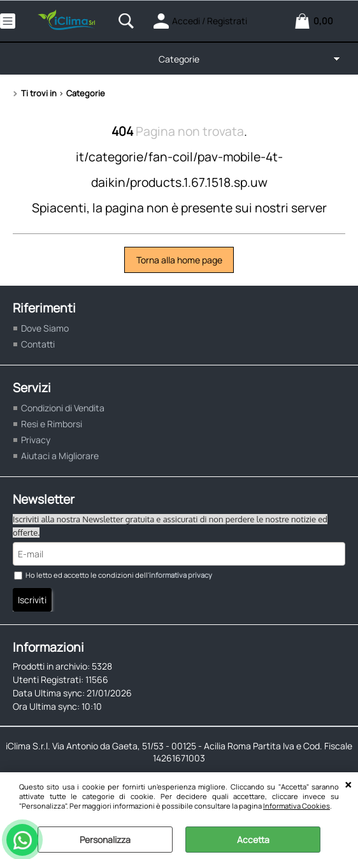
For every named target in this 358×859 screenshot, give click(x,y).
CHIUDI (348, 785)
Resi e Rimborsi (51, 424)
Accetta (253, 839)
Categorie (179, 59)
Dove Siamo (45, 328)
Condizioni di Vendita (62, 408)
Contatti (38, 344)
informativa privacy (180, 575)
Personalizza (105, 839)
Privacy (35, 440)
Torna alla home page (179, 260)
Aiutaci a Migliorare (60, 456)
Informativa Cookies (296, 806)
